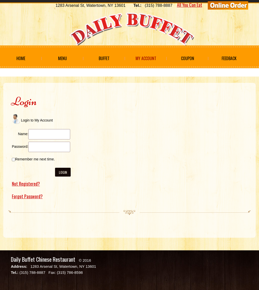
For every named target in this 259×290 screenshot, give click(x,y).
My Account (146, 58)
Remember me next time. (35, 159)
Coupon (187, 58)
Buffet (104, 58)
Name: (23, 134)
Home (20, 58)
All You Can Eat (189, 5)
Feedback (229, 58)
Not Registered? (26, 183)
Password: (20, 146)
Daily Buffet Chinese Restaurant (43, 259)
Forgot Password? (27, 196)
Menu (62, 58)
